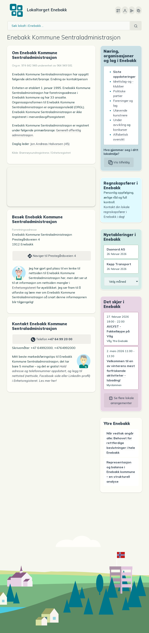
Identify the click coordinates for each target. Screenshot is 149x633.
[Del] (132, 10)
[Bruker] (125, 10)
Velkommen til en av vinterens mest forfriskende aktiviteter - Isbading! (121, 370)
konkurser (120, 130)
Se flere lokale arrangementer (121, 400)
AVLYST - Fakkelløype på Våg (118, 331)
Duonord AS (116, 249)
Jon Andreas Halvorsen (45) (50, 144)
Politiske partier (119, 93)
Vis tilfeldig (119, 162)
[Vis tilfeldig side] (138, 10)
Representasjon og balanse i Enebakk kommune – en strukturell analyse (121, 471)
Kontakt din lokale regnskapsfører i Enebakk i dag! (117, 212)
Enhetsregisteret (24, 287)
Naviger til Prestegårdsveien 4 (52, 256)
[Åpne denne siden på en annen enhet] (118, 10)
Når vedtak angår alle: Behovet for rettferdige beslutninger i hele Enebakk (121, 442)
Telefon (51, 339)
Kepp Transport (119, 264)
